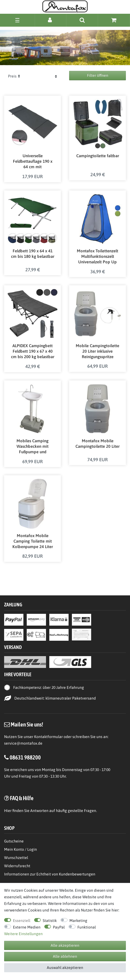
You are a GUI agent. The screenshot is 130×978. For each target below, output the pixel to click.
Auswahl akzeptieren (65, 967)
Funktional (86, 927)
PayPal (59, 927)
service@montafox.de (23, 743)
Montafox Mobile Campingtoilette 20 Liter (97, 443)
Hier (8, 810)
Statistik (50, 920)
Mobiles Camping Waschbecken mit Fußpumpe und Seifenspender (32, 446)
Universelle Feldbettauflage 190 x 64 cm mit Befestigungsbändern (32, 161)
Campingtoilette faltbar (97, 155)
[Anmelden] (50, 20)
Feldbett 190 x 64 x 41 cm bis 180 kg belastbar (32, 253)
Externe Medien (26, 927)
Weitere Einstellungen (23, 934)
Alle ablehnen (65, 956)
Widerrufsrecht (17, 866)
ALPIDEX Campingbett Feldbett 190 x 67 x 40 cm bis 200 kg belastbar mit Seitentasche (32, 351)
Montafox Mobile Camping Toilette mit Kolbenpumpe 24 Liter (32, 541)
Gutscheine (14, 841)
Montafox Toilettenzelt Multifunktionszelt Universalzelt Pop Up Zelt (97, 256)
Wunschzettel (16, 857)
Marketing (78, 920)
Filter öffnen (97, 75)
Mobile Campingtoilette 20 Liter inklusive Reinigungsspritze (97, 351)
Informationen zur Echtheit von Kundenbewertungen (49, 874)
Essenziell (21, 920)
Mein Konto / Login (20, 849)
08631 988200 (25, 757)
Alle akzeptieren (65, 945)
